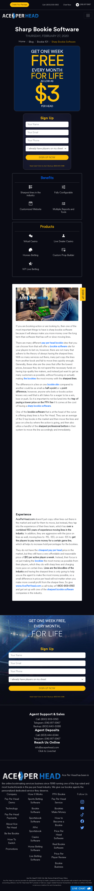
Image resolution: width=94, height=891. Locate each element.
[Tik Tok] (82, 814)
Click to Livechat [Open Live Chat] (47, 751)
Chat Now (67, 5)
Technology (12, 808)
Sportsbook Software (35, 819)
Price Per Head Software (58, 834)
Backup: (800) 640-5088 (56, 166)
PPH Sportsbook (35, 829)
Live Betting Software (35, 857)
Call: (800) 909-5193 (50, 5)
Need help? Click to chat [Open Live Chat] (38, 166)
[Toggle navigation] (88, 15)
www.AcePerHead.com (28, 586)
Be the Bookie (11, 833)
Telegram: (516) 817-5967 (47, 722)
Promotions (12, 849)
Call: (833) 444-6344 (47, 735)
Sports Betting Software (35, 800)
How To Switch (11, 841)
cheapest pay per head (50, 550)
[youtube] (82, 808)
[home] (22, 41)
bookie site (53, 384)
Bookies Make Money (59, 810)
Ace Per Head (31, 878)
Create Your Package (19, 4)
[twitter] (82, 827)
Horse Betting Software (35, 848)
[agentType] (47, 148)
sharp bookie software (39, 406)
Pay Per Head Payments (12, 816)
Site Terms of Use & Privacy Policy (56, 878)
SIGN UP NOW (47, 157)
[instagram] (82, 801)
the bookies (30, 378)
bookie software (58, 346)
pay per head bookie (52, 343)
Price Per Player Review (58, 855)
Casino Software (35, 838)
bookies (39, 561)
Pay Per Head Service (59, 800)
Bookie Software (35, 810)
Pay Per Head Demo (12, 800)
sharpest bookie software (60, 589)
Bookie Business (58, 865)
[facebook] (82, 821)
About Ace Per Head (11, 825)
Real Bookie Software (58, 845)
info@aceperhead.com (47, 747)
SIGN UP (82, 294)
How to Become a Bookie (58, 821)
